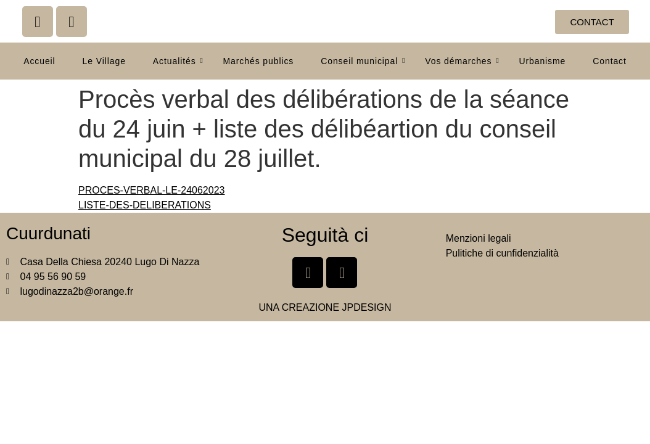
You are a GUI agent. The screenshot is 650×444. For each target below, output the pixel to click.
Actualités (178, 61)
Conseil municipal (363, 61)
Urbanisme (542, 61)
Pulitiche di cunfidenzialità (502, 253)
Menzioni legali (478, 238)
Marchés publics (258, 61)
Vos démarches (462, 61)
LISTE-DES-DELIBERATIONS (144, 205)
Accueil (39, 61)
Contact (610, 61)
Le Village (104, 61)
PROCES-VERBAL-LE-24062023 (151, 190)
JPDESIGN (367, 307)
